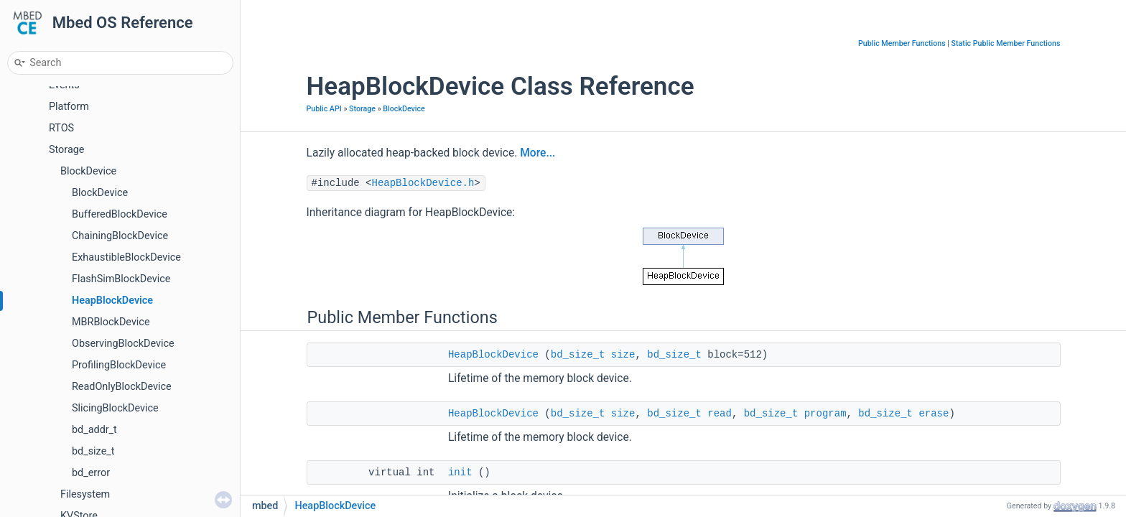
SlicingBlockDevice (115, 408)
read (719, 413)
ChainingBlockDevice (120, 236)
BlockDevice (88, 171)
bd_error (91, 473)
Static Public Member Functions (1006, 43)
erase (933, 413)
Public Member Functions (902, 43)
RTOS (61, 128)
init (460, 472)
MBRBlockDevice (111, 322)
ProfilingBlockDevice (119, 365)
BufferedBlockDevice (119, 214)
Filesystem (85, 494)
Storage (66, 150)
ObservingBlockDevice (123, 343)
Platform (69, 107)
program (825, 413)
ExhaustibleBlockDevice (126, 257)
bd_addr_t (94, 430)
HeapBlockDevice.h (423, 183)
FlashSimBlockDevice (121, 279)
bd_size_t (93, 451)
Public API (324, 108)
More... (537, 152)
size (623, 354)
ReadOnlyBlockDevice (122, 387)
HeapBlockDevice (112, 300)
